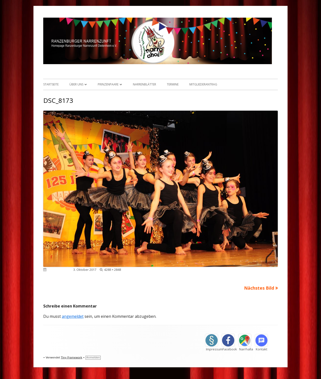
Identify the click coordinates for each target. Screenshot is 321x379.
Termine (173, 84)
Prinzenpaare (108, 84)
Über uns (76, 84)
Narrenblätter (144, 84)
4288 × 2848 (112, 269)
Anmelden (93, 357)
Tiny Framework (71, 357)
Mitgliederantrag (203, 84)
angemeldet (73, 316)
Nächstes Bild (259, 288)
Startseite (51, 84)
